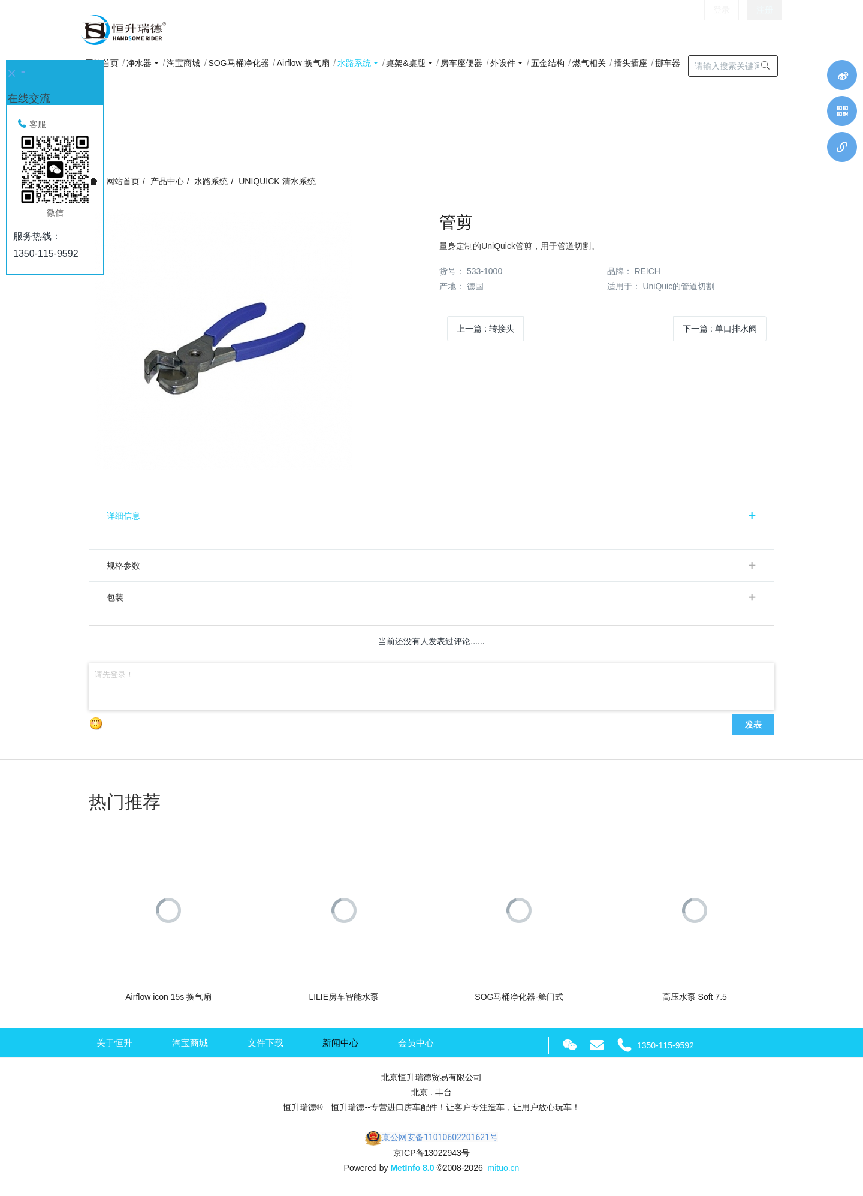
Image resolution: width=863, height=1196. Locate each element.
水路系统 (211, 181)
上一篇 (485, 328)
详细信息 (123, 516)
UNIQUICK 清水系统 (277, 181)
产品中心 (167, 181)
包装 (115, 597)
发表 (753, 724)
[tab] (431, 515)
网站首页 (114, 181)
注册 (764, 30)
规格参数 (123, 565)
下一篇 (720, 328)
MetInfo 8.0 (412, 1168)
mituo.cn (503, 1168)
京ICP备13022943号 (431, 1153)
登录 (721, 30)
